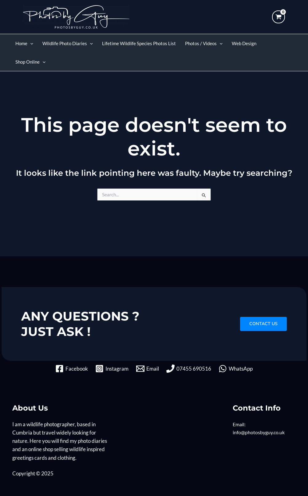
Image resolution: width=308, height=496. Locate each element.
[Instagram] (111, 368)
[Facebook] (71, 368)
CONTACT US (262, 324)
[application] (30, 43)
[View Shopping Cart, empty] (278, 16)
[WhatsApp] (236, 368)
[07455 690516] (189, 368)
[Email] (147, 368)
